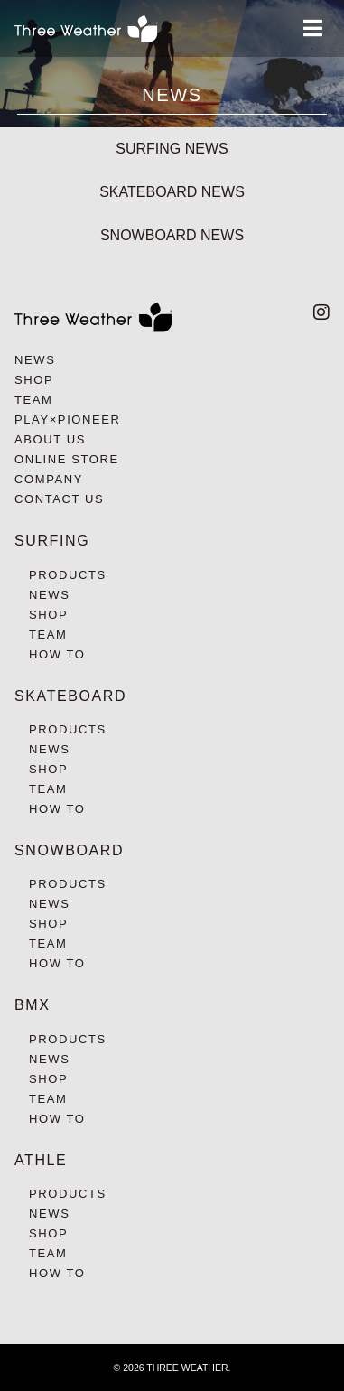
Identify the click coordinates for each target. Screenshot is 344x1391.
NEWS (34, 360)
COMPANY (48, 479)
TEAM (33, 399)
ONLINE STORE (66, 459)
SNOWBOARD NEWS (172, 235)
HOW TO (57, 654)
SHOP (33, 380)
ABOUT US (50, 439)
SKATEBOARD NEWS (172, 192)
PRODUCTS (68, 575)
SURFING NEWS (172, 148)
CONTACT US (59, 499)
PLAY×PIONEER (67, 419)
